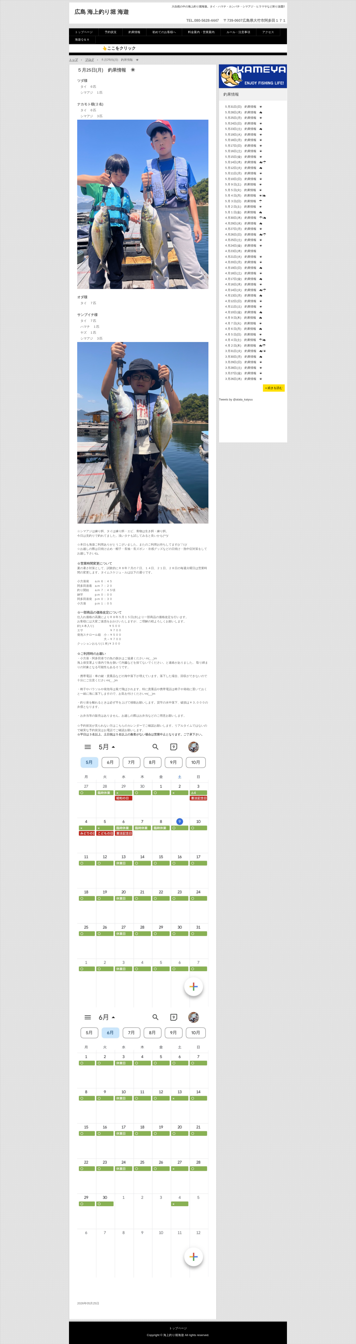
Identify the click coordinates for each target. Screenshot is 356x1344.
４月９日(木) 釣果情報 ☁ (243, 317)
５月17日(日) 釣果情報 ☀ (243, 145)
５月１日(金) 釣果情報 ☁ (243, 212)
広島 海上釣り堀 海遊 (101, 12)
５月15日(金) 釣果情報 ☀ (243, 156)
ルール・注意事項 (238, 32)
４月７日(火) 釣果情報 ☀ (243, 323)
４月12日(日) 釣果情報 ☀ (243, 301)
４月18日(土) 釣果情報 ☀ (243, 273)
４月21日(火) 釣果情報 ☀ (243, 256)
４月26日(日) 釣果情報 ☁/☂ (245, 234)
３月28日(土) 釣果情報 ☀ (243, 367)
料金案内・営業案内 (201, 32)
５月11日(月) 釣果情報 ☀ (243, 173)
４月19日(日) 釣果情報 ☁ (243, 267)
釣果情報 (134, 32)
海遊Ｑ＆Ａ (82, 39)
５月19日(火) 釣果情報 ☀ (243, 134)
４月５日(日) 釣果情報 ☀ (243, 334)
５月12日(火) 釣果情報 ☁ (243, 168)
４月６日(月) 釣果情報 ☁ (243, 328)
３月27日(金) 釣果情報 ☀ (243, 373)
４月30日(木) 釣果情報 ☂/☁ (245, 217)
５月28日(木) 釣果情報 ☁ (243, 112)
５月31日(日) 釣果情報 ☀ (243, 106)
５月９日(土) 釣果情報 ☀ (243, 184)
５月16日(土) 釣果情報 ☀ (243, 151)
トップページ (84, 32)
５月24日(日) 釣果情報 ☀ (243, 123)
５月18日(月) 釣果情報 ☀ (243, 140)
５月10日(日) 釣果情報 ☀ (243, 179)
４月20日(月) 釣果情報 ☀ (243, 262)
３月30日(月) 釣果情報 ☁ (243, 356)
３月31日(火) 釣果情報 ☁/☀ (245, 351)
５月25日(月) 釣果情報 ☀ (243, 117)
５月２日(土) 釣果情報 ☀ (243, 206)
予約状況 (110, 32)
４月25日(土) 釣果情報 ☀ (243, 240)
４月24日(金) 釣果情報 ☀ (243, 245)
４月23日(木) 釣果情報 (240, 251)
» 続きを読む (273, 388)
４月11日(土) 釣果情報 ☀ (243, 306)
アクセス (268, 32)
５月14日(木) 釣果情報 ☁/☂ (245, 162)
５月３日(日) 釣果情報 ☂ (243, 201)
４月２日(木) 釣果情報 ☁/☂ (245, 345)
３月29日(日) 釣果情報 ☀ (243, 362)
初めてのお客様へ (164, 32)
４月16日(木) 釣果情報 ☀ (243, 284)
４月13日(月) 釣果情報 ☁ (243, 295)
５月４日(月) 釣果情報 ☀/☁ (245, 195)
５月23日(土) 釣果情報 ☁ (243, 129)
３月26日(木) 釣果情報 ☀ (243, 379)
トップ (73, 59)
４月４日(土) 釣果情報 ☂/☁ (245, 340)
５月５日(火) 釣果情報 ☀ (243, 190)
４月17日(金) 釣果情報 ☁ (243, 279)
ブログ (89, 59)
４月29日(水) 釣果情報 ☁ (243, 223)
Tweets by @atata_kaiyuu (236, 399)
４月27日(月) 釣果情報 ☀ (243, 228)
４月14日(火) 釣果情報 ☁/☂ (245, 290)
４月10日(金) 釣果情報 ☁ (243, 312)
